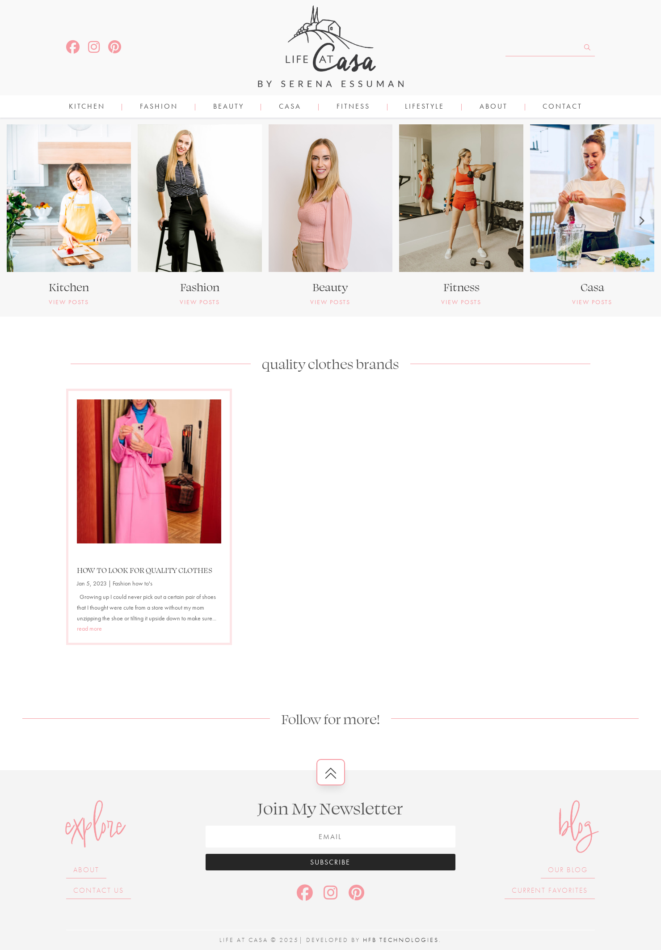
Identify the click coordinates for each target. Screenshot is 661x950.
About (494, 107)
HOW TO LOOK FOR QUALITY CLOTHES (144, 570)
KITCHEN (87, 107)
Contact (562, 107)
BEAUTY (228, 107)
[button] (20, 220)
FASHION (159, 107)
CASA (290, 107)
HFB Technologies (401, 940)
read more (89, 628)
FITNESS (353, 107)
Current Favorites (550, 890)
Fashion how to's (132, 583)
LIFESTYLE (424, 107)
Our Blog (568, 869)
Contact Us (98, 890)
